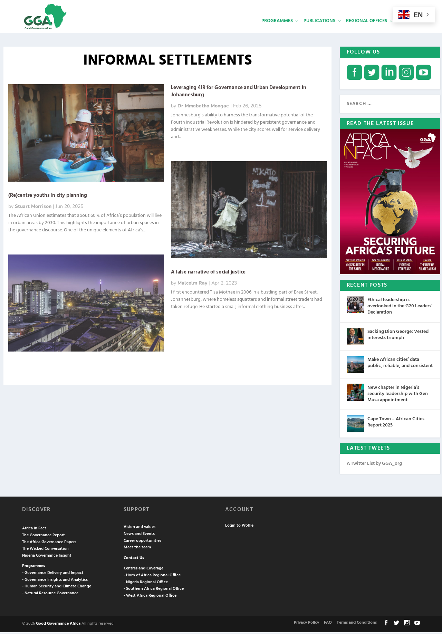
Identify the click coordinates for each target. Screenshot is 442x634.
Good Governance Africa (58, 625)
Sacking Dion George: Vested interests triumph (398, 336)
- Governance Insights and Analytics (55, 581)
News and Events (139, 535)
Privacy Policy (306, 624)
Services (408, 29)
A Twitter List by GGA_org (374, 465)
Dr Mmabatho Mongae (203, 107)
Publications (319, 29)
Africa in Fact (34, 530)
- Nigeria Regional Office (146, 583)
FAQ (328, 624)
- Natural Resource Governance (50, 594)
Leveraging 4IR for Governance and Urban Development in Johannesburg (238, 93)
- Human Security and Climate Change (56, 588)
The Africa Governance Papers (49, 543)
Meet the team (137, 549)
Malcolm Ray (192, 284)
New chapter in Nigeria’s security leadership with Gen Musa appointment (397, 395)
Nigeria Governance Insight (46, 557)
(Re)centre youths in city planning (47, 197)
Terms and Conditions (357, 624)
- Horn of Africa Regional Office (152, 577)
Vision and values (139, 528)
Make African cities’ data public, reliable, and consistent (400, 364)
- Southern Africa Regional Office (154, 590)
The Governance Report (43, 537)
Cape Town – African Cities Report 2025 (395, 424)
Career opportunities (142, 542)
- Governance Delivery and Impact (53, 574)
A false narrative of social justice (209, 274)
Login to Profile (239, 527)
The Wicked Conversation (45, 550)
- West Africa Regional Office (150, 597)
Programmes (277, 29)
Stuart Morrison (33, 208)
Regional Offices (366, 29)
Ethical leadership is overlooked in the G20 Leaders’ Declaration (399, 308)
